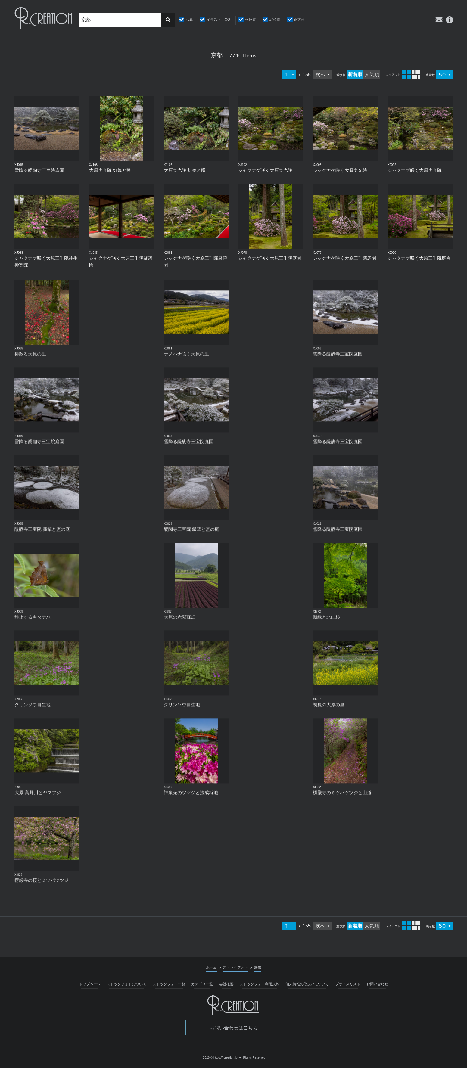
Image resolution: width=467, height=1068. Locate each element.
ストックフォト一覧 (169, 984)
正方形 (299, 19)
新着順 (355, 74)
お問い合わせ (377, 984)
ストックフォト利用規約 (259, 984)
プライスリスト (347, 984)
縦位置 (274, 19)
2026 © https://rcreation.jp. (220, 1057)
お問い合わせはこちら (234, 1027)
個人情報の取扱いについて (307, 984)
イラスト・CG (218, 19)
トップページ (90, 984)
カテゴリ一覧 (202, 984)
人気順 (372, 74)
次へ (320, 74)
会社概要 (226, 984)
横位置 (250, 19)
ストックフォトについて (126, 984)
